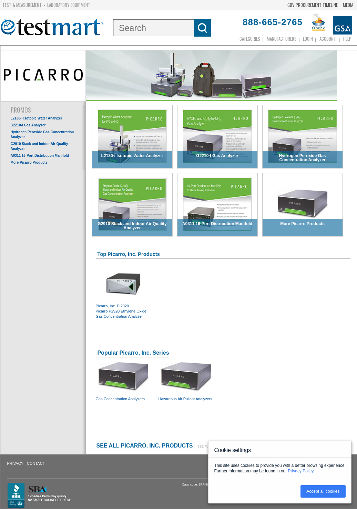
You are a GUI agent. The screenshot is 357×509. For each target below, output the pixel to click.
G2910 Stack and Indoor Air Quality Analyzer (39, 146)
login (308, 38)
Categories (249, 38)
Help (347, 38)
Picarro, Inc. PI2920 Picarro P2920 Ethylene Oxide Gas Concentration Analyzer (123, 292)
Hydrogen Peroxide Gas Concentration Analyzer (42, 134)
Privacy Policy (301, 471)
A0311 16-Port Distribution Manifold (40, 155)
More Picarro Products (29, 162)
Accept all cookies (322, 491)
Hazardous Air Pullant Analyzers (186, 380)
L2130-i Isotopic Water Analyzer (36, 118)
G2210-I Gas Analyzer (28, 125)
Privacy (15, 463)
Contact (36, 463)
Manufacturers (282, 38)
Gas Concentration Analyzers (123, 380)
